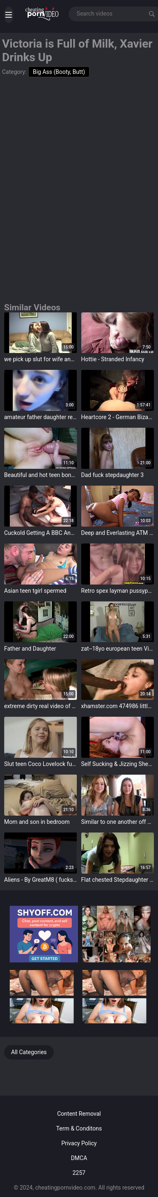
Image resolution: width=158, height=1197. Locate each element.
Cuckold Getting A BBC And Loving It (40, 533)
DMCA (79, 1158)
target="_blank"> (40, 332)
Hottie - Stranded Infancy (112, 359)
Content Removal (79, 1113)
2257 (79, 1172)
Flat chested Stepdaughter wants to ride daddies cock (117, 879)
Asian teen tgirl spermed (35, 590)
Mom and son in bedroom (37, 822)
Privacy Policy (78, 1143)
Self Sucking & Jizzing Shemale (117, 764)
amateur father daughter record (40, 417)
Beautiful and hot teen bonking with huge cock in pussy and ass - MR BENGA (40, 475)
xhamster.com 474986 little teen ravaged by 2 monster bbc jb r (117, 706)
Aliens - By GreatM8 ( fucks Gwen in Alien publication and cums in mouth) (40, 879)
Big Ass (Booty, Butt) (59, 72)
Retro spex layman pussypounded (117, 590)
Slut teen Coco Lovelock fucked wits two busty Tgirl (40, 764)
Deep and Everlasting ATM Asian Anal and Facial (117, 533)
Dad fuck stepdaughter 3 (112, 475)
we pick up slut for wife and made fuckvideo (40, 359)
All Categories (29, 1052)
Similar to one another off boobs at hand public (117, 822)
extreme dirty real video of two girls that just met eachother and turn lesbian (40, 706)
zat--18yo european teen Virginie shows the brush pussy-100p (117, 648)
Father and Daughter (30, 648)
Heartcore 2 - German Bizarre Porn (117, 417)
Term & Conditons (79, 1128)
